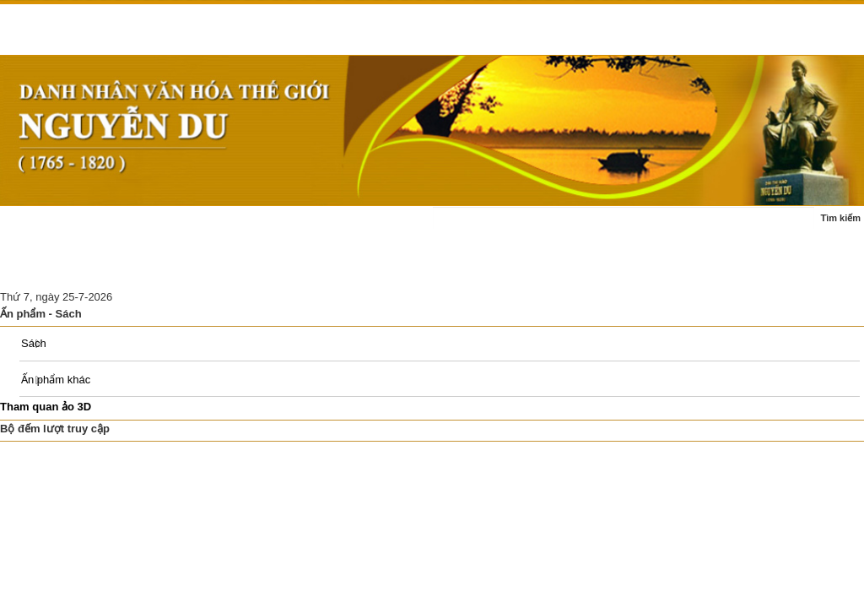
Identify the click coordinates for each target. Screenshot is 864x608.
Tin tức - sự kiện (123, 226)
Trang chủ (36, 226)
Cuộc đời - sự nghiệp (235, 226)
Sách (33, 343)
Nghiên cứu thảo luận (161, 268)
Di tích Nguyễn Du (279, 268)
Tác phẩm (334, 226)
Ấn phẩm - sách (49, 268)
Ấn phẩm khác (55, 379)
